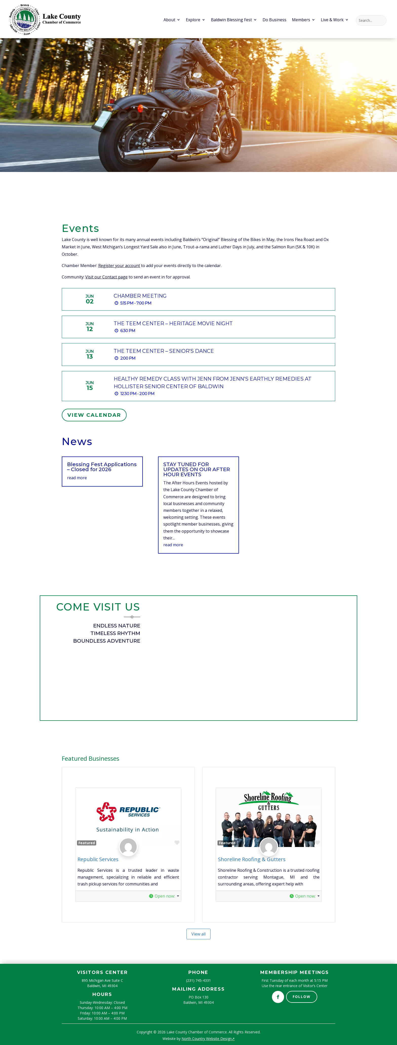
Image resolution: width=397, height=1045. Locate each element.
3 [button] (201, 161)
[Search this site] (371, 20)
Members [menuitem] (301, 20)
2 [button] (196, 161)
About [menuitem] (169, 20)
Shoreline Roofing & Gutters (252, 859)
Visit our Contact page (106, 277)
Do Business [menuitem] (274, 20)
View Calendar (94, 415)
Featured (86, 843)
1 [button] (192, 161)
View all (198, 934)
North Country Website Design (208, 1038)
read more (77, 478)
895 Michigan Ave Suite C (102, 980)
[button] (164, 896)
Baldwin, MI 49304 (102, 985)
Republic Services (97, 859)
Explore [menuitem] (193, 20)
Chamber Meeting (140, 296)
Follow (302, 996)
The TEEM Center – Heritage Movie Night (173, 323)
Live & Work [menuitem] (332, 20)
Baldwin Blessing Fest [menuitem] (231, 20)
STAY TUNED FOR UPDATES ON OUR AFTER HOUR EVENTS (196, 469)
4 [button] (205, 161)
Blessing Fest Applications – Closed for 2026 (102, 466)
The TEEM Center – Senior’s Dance (164, 351)
